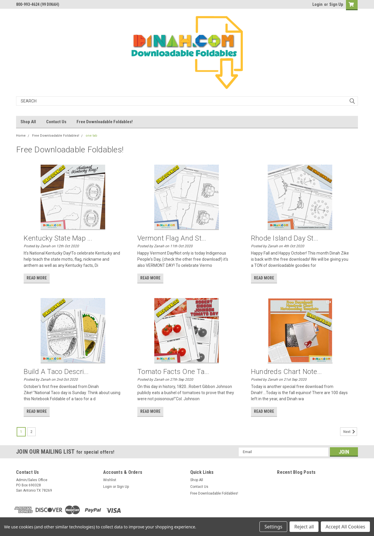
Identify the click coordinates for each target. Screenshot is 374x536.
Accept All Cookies (345, 526)
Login (317, 4)
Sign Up (336, 4)
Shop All (28, 121)
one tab (91, 136)
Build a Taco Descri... (56, 372)
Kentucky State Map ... (58, 238)
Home (21, 136)
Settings (273, 526)
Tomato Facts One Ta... (173, 372)
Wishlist (109, 480)
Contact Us (56, 121)
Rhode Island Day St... (284, 238)
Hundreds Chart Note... (286, 372)
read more (37, 278)
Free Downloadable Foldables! (105, 121)
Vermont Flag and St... (171, 238)
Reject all (304, 526)
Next (350, 432)
